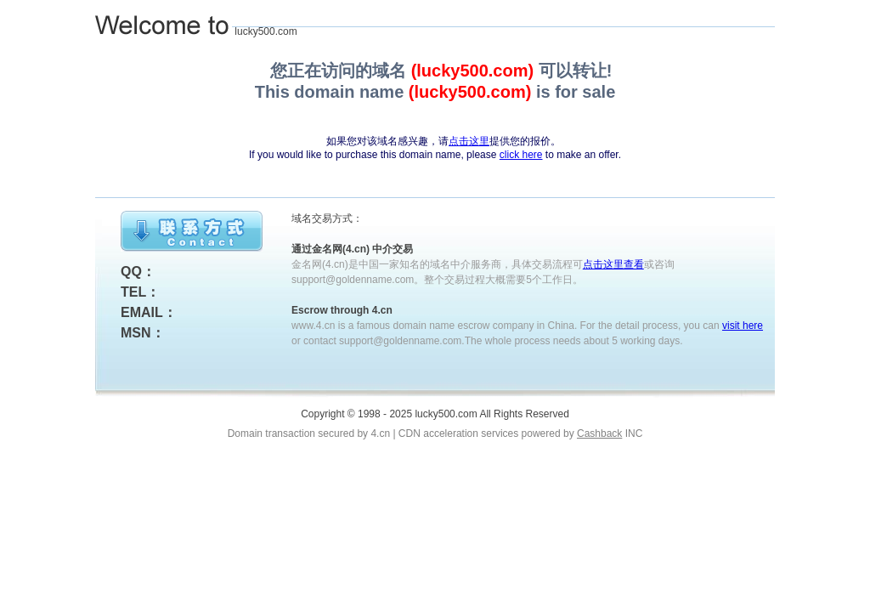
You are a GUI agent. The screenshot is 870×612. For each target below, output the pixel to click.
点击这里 (469, 141)
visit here (742, 326)
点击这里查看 (613, 264)
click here (521, 155)
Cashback (599, 433)
